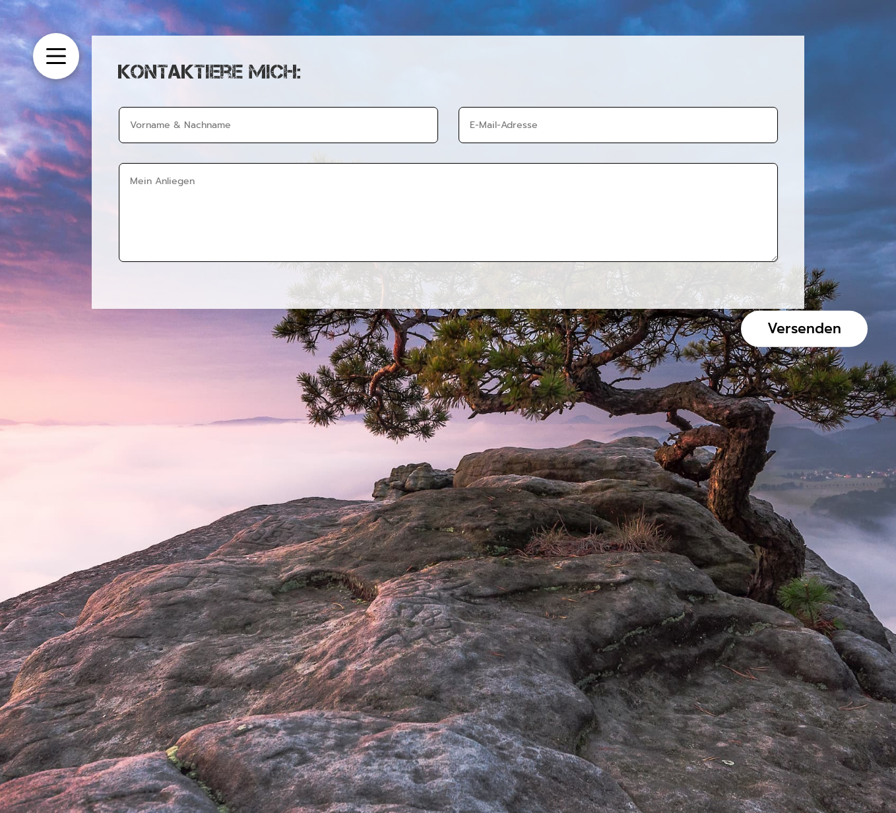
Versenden (804, 328)
